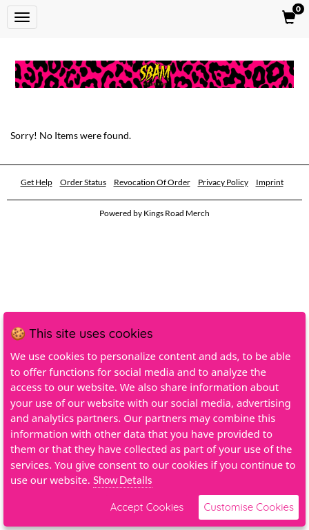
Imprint (269, 182)
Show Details (122, 480)
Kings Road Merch (176, 213)
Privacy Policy (223, 182)
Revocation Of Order (152, 182)
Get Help (36, 182)
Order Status (83, 182)
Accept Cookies (147, 506)
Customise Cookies (248, 506)
